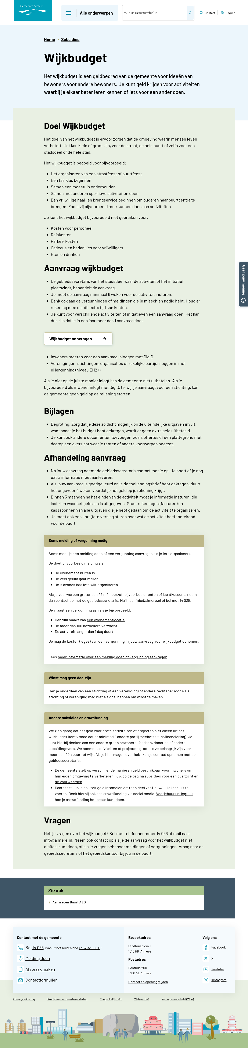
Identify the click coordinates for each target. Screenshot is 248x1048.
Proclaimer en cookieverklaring (67, 999)
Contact (207, 12)
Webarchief (141, 999)
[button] (243, 264)
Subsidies (70, 39)
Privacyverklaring (24, 999)
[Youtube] (213, 969)
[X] (207, 958)
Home (49, 39)
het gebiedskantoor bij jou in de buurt (117, 853)
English (227, 12)
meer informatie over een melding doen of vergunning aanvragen (112, 656)
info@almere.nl (148, 600)
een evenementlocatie (106, 619)
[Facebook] (214, 947)
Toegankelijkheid (111, 999)
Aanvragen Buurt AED (69, 902)
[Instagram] (214, 980)
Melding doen (37, 958)
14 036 (38, 947)
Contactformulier (41, 979)
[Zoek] (154, 13)
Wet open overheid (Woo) (178, 999)
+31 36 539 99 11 (89, 948)
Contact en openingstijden (148, 982)
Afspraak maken (40, 969)
